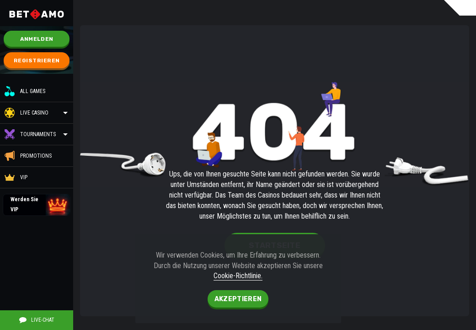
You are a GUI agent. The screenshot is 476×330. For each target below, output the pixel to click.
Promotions (28, 156)
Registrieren (37, 60)
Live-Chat (36, 320)
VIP (16, 177)
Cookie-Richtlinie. (238, 275)
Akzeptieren (238, 299)
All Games (25, 91)
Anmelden (36, 39)
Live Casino (34, 113)
